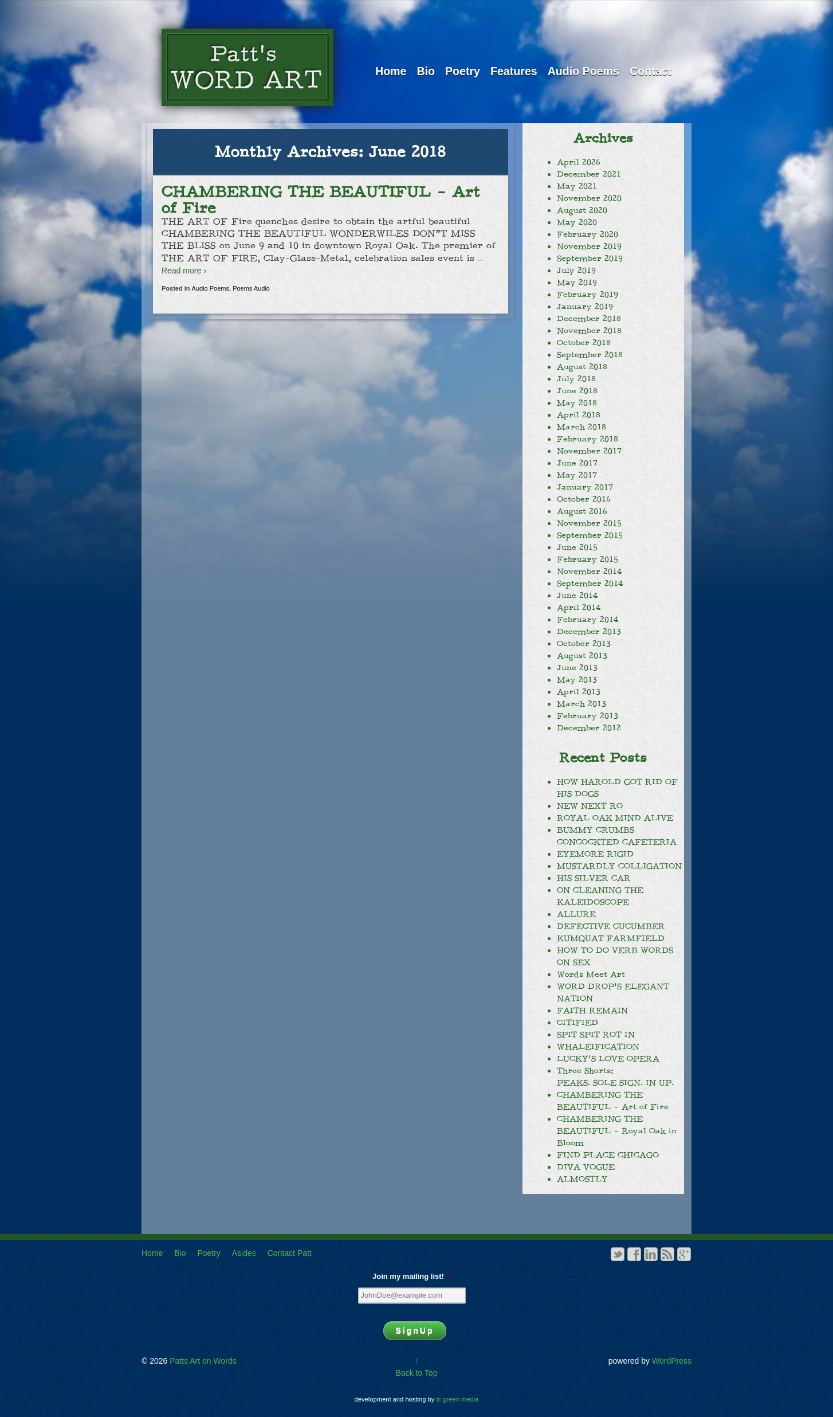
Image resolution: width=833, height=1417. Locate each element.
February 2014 (587, 619)
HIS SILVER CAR (594, 878)
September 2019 (590, 258)
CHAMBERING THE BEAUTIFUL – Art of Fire (321, 200)
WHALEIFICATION (598, 1047)
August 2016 (582, 511)
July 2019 (576, 270)
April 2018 (578, 415)
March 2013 (581, 704)
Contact (650, 71)
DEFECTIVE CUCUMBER (611, 926)
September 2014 (590, 583)
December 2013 (589, 632)
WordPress (671, 1360)
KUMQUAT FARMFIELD (611, 938)
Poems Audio (251, 288)
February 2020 (587, 234)
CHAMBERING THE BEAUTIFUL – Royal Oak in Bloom (617, 1131)
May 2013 (577, 680)
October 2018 (584, 343)
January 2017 (585, 487)
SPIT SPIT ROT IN (596, 1035)
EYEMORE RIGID (595, 854)
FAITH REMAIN (592, 1010)
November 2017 (589, 451)
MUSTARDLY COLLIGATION (619, 866)
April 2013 (578, 692)
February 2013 (587, 716)
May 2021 (577, 186)
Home (390, 71)
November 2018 (589, 331)
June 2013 (577, 668)
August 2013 (582, 656)
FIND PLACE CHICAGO (608, 1155)
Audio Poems (583, 71)
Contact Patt (290, 1253)
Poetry (462, 71)
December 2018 (589, 319)
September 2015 (590, 535)
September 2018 (590, 355)
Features (513, 71)
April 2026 (578, 162)
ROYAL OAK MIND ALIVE (615, 818)
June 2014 (577, 595)
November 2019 (589, 246)
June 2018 (577, 391)
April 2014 (578, 607)
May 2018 (577, 403)
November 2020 (589, 198)
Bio (425, 71)
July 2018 (576, 379)
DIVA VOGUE (586, 1167)
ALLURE (576, 914)
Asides (244, 1253)
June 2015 (577, 547)
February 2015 (587, 559)
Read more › (184, 270)
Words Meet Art (591, 974)
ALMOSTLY (582, 1179)
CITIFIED (577, 1022)
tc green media (458, 1399)
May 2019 (577, 282)
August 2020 (582, 210)
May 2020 (577, 222)
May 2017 (577, 475)
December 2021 (589, 174)
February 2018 (587, 439)
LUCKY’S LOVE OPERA (608, 1059)
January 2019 (585, 307)
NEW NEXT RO (590, 806)
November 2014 (589, 571)
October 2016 (584, 499)
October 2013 (584, 644)
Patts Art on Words (201, 1360)
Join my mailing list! (411, 1276)
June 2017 (577, 463)
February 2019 (587, 294)
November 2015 (589, 523)
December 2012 (589, 728)
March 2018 (581, 427)
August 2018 (582, 367)
